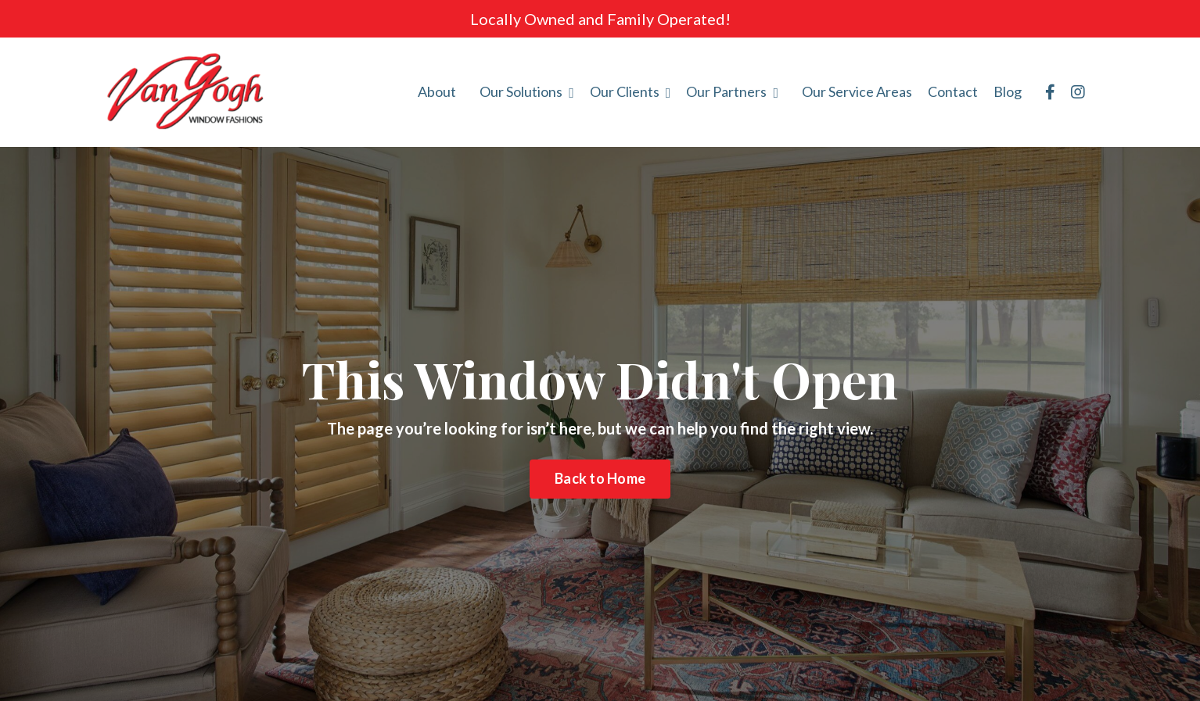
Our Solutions (527, 91)
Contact (953, 91)
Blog (1007, 91)
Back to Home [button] (600, 478)
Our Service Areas (857, 91)
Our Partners (732, 91)
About (437, 91)
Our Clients (630, 91)
